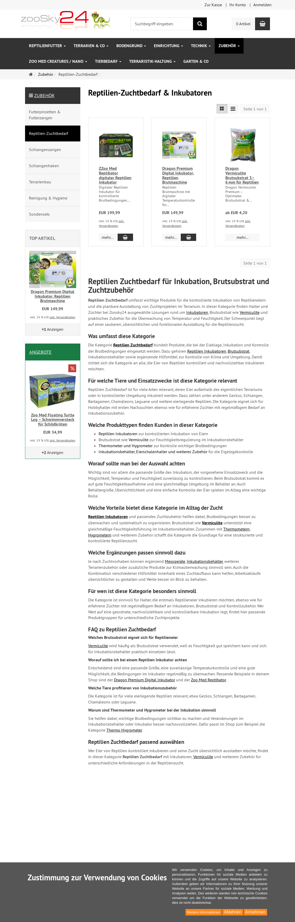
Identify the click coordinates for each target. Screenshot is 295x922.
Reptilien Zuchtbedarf (133, 345)
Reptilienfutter (47, 45)
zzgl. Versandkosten (62, 317)
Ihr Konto (237, 4)
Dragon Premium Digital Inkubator (144, 679)
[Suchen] (200, 23)
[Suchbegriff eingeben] (161, 23)
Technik (201, 45)
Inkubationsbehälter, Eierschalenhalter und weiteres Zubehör (153, 451)
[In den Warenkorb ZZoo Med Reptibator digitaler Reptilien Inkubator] (125, 237)
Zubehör (229, 45)
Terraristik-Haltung (152, 61)
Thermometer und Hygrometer (126, 445)
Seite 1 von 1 (255, 108)
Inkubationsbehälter (205, 561)
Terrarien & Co (91, 45)
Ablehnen (233, 912)
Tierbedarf (108, 61)
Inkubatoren (197, 312)
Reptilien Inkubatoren (206, 351)
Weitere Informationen (203, 912)
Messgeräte (175, 561)
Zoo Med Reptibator (208, 679)
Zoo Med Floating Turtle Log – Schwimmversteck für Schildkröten (52, 419)
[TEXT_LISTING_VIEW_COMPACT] (233, 109)
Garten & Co (196, 61)
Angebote (40, 352)
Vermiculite (250, 312)
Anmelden (262, 4)
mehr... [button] (107, 237)
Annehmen (255, 912)
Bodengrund (131, 45)
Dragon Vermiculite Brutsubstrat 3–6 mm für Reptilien (242, 175)
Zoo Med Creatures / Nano (58, 61)
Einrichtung (168, 45)
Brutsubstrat (238, 351)
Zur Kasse (213, 4)
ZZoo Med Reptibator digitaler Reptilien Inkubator (115, 175)
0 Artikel (243, 23)
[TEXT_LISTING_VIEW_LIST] (221, 109)
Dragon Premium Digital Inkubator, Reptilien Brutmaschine (178, 175)
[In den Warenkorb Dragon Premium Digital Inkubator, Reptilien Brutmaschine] (188, 237)
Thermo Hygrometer (124, 730)
